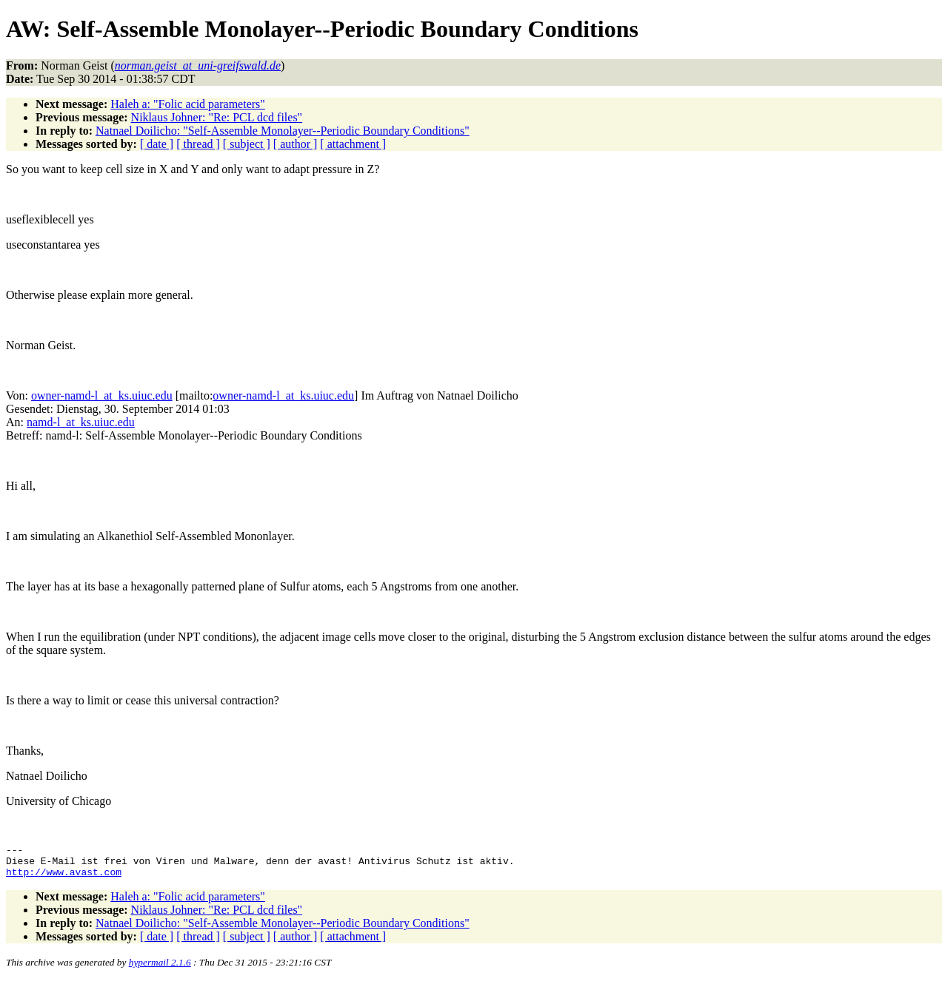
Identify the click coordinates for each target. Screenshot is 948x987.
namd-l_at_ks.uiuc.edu (81, 422)
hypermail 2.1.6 (160, 968)
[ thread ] (198, 144)
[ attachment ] (353, 144)
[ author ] (295, 144)
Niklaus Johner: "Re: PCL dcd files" (217, 117)
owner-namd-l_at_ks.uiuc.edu (102, 395)
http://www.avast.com (63, 878)
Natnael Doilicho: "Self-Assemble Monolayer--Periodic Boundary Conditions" (283, 130)
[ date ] (156, 144)
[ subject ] (246, 144)
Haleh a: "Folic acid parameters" (187, 104)
